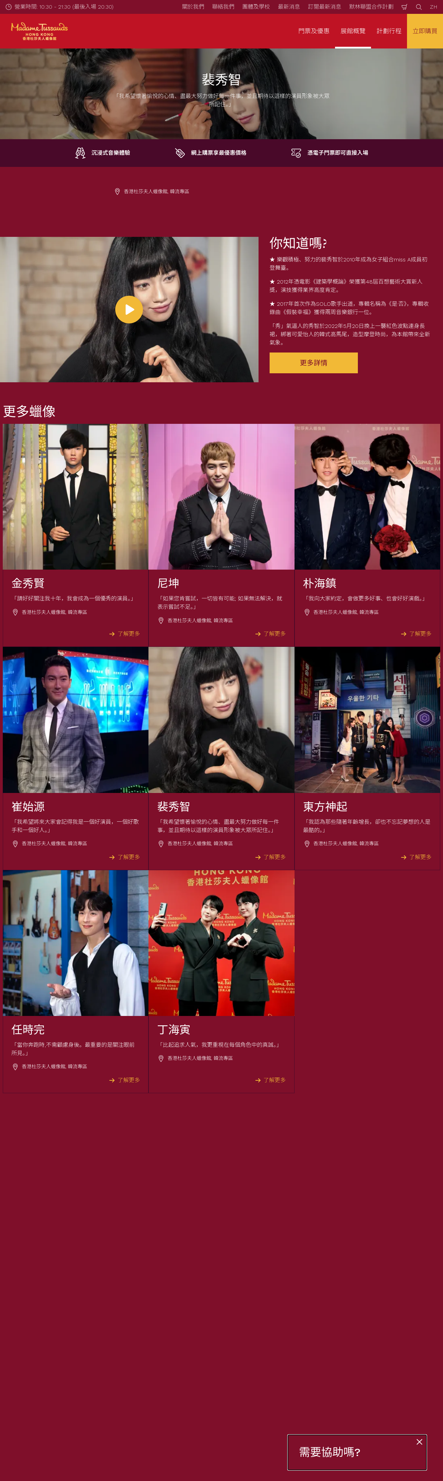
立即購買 (425, 31)
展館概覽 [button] (353, 31)
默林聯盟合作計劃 (371, 6)
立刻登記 (166, 1362)
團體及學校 (256, 6)
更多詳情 (313, 363)
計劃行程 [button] (389, 31)
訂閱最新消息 (324, 6)
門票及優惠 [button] (313, 31)
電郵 (67, 1325)
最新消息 (289, 6)
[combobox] (221, 1428)
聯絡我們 (223, 6)
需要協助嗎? (330, 1452)
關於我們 (193, 6)
